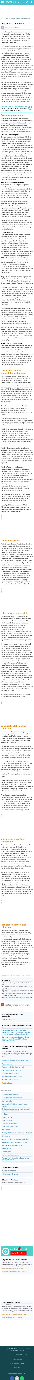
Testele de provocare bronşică (12, 1145)
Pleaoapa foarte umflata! (10, 1073)
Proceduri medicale (15, 18)
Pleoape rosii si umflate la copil (13, 1067)
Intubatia (5, 1114)
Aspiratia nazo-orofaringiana (12, 1098)
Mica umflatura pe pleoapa (11, 1070)
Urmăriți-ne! (21, 1182)
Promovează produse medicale (12, 1317)
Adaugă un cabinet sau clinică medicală (15, 1271)
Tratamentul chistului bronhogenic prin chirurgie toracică (15, 1159)
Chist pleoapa (7, 1064)
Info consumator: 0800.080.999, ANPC (17, 1355)
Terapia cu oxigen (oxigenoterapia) (14, 1142)
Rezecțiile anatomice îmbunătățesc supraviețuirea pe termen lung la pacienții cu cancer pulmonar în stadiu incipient (16, 1032)
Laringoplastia (7, 1117)
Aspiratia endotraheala (10, 1095)
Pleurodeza (6, 1130)
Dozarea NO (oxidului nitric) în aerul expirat (15, 1105)
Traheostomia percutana (10, 1155)
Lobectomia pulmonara (10, 1126)
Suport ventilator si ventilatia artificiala (15, 1139)
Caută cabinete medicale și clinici (13, 1268)
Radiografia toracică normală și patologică (17, 1133)
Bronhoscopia (7, 1101)
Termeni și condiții (17, 1359)
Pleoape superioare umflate (12, 1076)
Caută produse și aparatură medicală (14, 1314)
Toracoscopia (6, 1149)
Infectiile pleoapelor (9, 1019)
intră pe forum (7, 1083)
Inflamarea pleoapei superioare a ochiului (16, 1061)
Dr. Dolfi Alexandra (14, 27)
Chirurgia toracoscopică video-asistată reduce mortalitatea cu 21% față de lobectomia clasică (15, 1039)
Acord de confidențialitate (17, 1363)
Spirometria (6, 1136)
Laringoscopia (7, 1120)
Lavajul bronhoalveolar (10, 1123)
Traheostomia (7, 1152)
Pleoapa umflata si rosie (10, 1080)
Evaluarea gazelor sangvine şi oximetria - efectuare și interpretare (16, 1110)
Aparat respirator (26, 18)
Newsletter (17, 1367)
